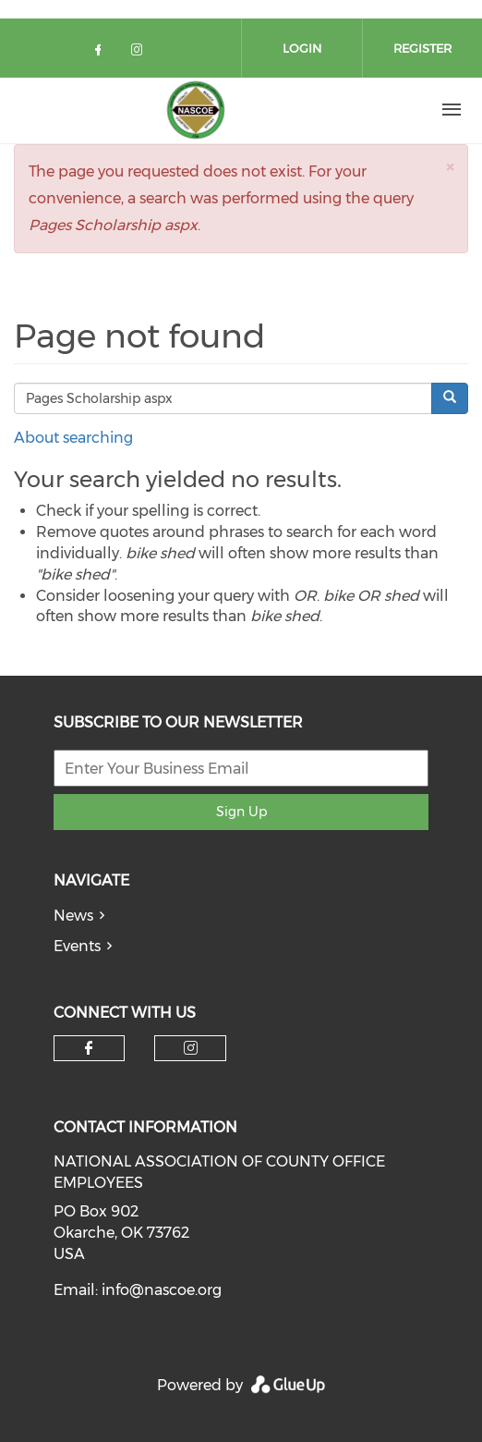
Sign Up (241, 811)
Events (77, 946)
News (73, 915)
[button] (449, 167)
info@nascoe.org (162, 1290)
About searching (73, 437)
